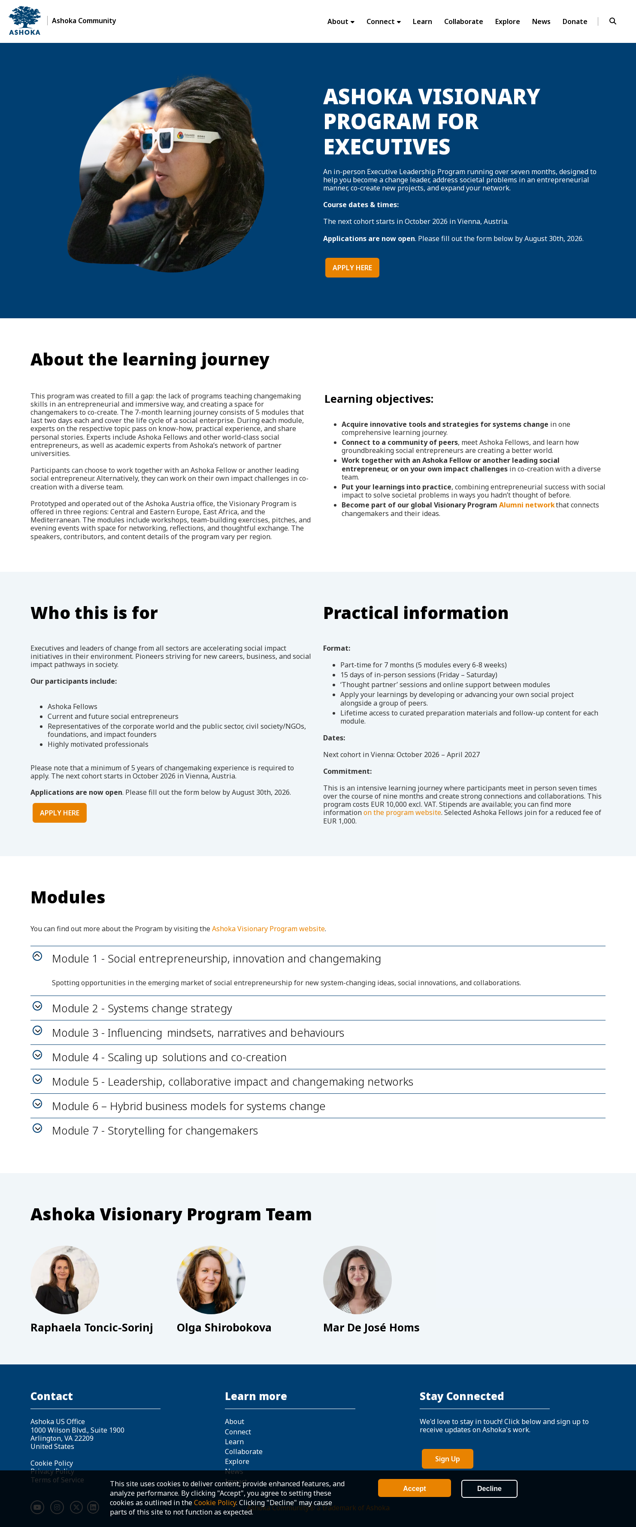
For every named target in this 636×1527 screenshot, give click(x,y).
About (234, 1421)
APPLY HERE (352, 267)
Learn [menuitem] (422, 21)
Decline (489, 1488)
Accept (414, 1488)
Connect (238, 1431)
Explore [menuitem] (507, 21)
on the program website (402, 812)
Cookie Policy (215, 1502)
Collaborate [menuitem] (463, 21)
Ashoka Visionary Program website (268, 928)
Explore (237, 1461)
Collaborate (244, 1451)
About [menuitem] (337, 21)
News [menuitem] (541, 21)
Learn (234, 1441)
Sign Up (447, 1459)
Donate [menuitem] (575, 21)
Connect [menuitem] (380, 21)
